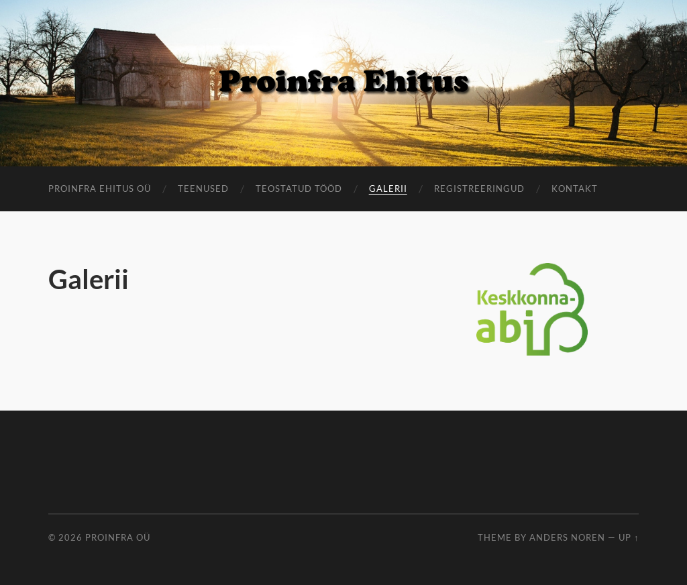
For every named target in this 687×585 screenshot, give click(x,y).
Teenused (203, 188)
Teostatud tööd (299, 188)
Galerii (388, 188)
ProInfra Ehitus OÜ (99, 188)
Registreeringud (479, 188)
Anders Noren (567, 537)
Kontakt (574, 188)
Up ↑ (629, 537)
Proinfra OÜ (117, 537)
